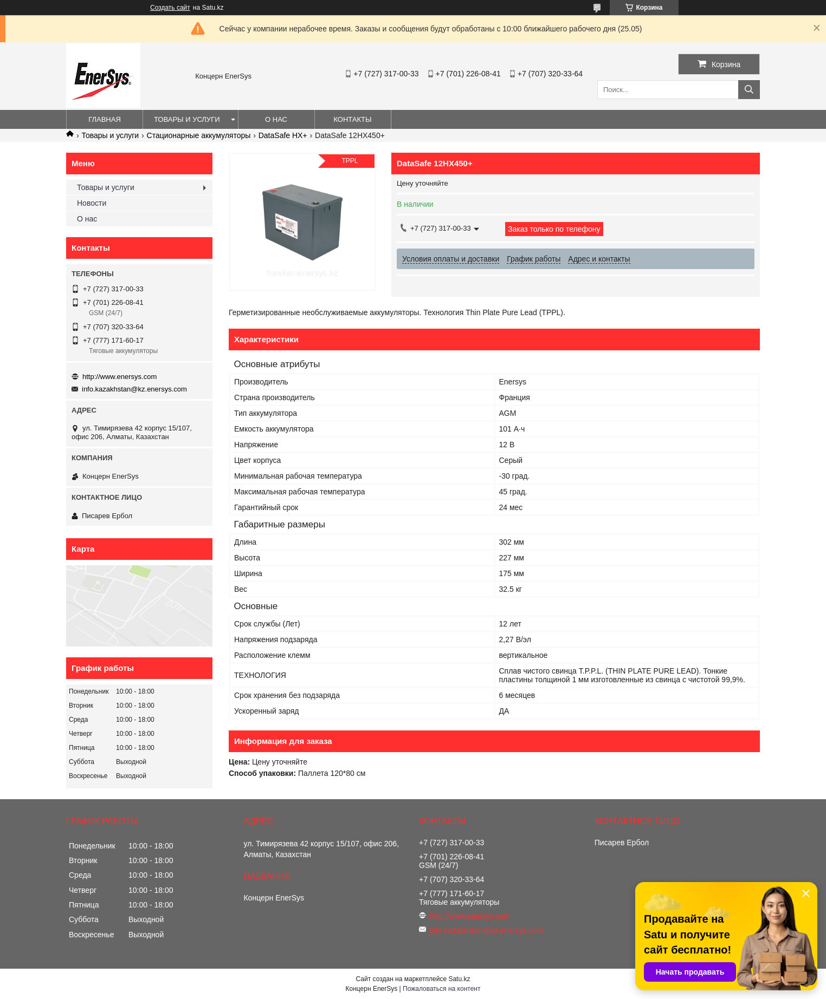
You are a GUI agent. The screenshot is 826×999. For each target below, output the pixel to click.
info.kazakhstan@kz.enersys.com (134, 389)
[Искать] (749, 89)
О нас (276, 119)
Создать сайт (170, 7)
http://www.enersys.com (119, 377)
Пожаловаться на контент (441, 989)
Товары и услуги (187, 119)
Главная (104, 119)
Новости (91, 203)
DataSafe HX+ (283, 135)
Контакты (352, 119)
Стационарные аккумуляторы (199, 135)
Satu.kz (459, 979)
